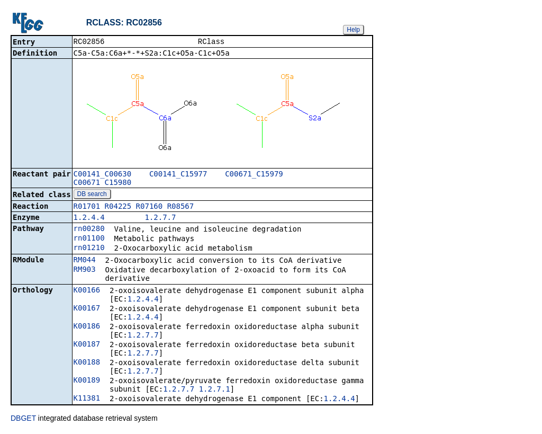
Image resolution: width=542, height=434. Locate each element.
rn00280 (89, 229)
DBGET (23, 419)
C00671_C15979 (254, 175)
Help (353, 29)
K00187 (87, 345)
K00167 (87, 309)
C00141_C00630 (103, 175)
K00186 (87, 327)
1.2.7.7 (160, 218)
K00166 (87, 291)
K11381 (87, 399)
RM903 (85, 270)
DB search (92, 195)
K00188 (87, 363)
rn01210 (89, 248)
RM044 (85, 260)
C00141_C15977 (178, 175)
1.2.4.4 (89, 218)
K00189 (87, 381)
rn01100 (89, 239)
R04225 (118, 207)
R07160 (149, 207)
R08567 (180, 207)
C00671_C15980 (103, 183)
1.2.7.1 (214, 390)
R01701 (87, 207)
